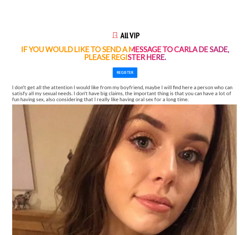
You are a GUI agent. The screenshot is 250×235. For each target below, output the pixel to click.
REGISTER (125, 72)
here (155, 56)
